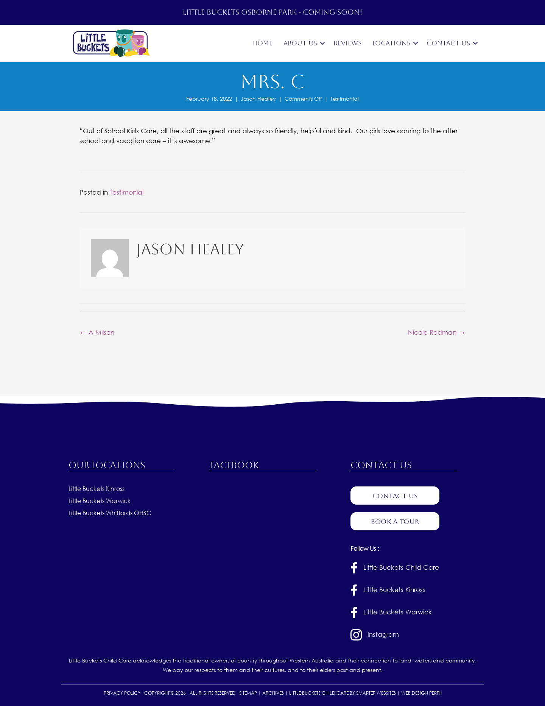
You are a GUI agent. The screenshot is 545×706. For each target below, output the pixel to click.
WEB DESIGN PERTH (421, 693)
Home (262, 43)
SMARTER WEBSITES (376, 693)
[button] (322, 43)
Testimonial (344, 98)
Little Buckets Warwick (100, 501)
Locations (391, 43)
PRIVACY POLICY (122, 693)
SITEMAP (248, 693)
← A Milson (97, 332)
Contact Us (448, 43)
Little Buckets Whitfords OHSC (110, 513)
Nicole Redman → (436, 332)
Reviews (347, 43)
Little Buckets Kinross (97, 489)
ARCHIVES (273, 693)
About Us (300, 43)
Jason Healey (258, 98)
